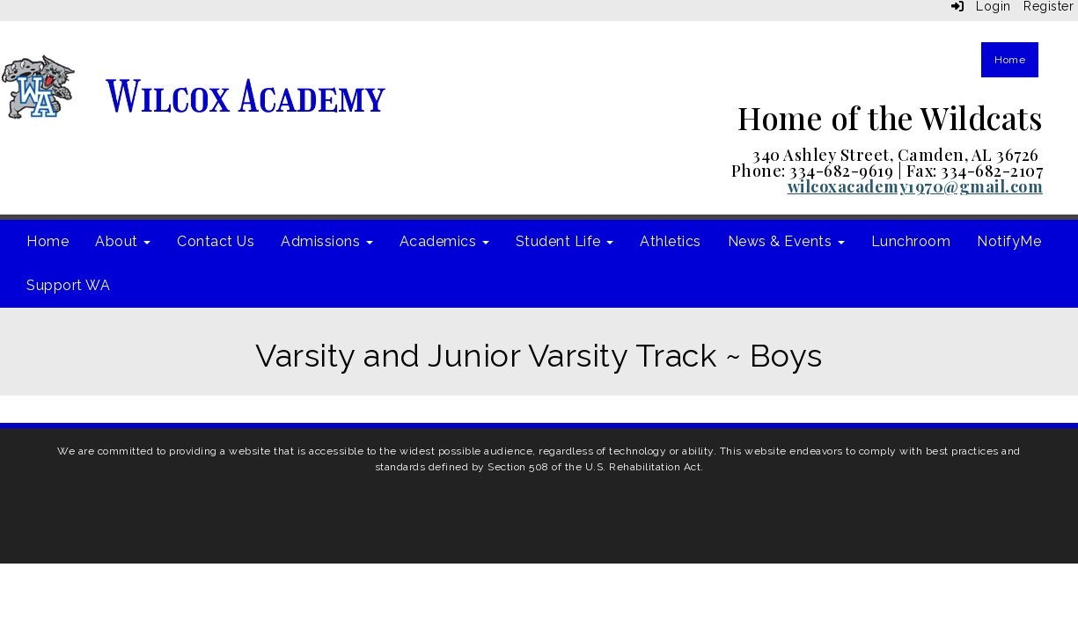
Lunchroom (911, 241)
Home (1009, 60)
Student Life (565, 241)
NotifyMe (1009, 241)
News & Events (786, 241)
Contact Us (215, 241)
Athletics (670, 241)
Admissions (327, 241)
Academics (444, 241)
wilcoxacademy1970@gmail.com (916, 186)
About (122, 241)
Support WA (68, 285)
